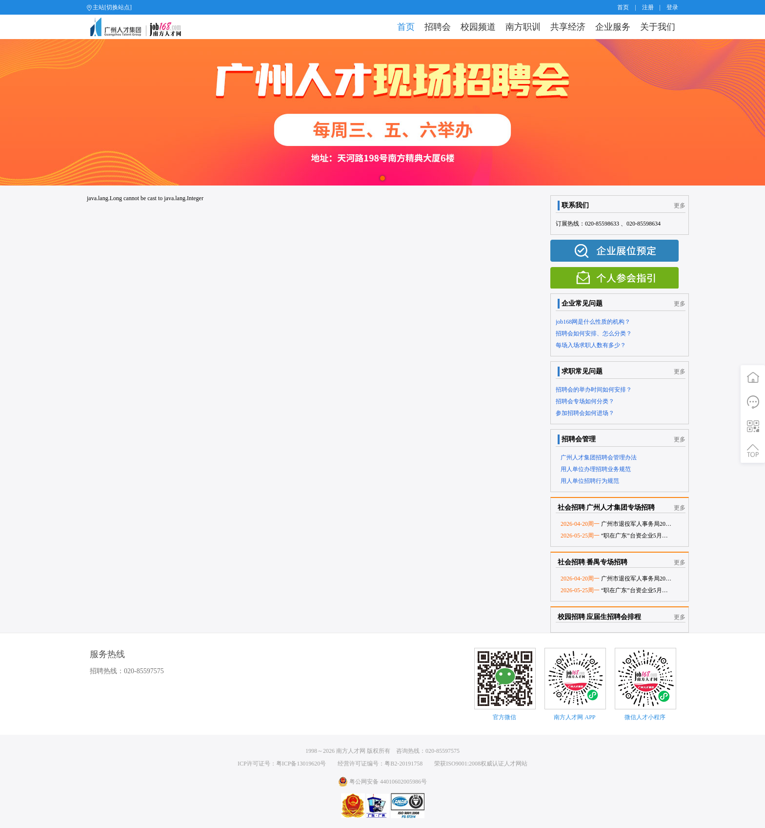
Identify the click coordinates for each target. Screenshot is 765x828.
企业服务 (612, 27)
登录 (672, 7)
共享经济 (567, 27)
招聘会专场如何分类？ (585, 401)
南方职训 (523, 27)
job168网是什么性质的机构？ (593, 321)
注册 (648, 7)
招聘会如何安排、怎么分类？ (594, 333)
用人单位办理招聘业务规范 (596, 469)
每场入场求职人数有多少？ (591, 345)
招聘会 (437, 27)
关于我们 (657, 27)
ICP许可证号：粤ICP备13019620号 (282, 763)
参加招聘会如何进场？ (585, 413)
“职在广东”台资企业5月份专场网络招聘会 (635, 535)
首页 (623, 7)
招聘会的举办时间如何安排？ (594, 389)
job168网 (140, 27)
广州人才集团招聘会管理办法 (599, 457)
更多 (679, 205)
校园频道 (478, 27)
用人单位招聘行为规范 (590, 480)
